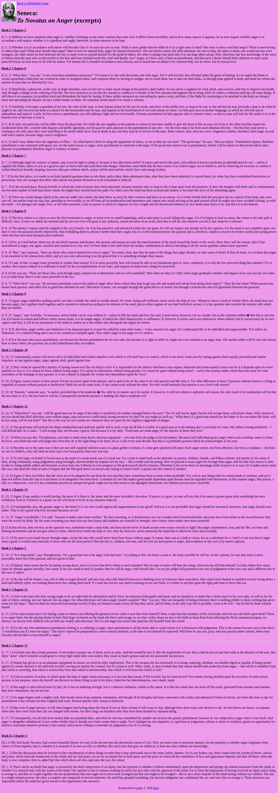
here (156, 788)
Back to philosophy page (33, 3)
